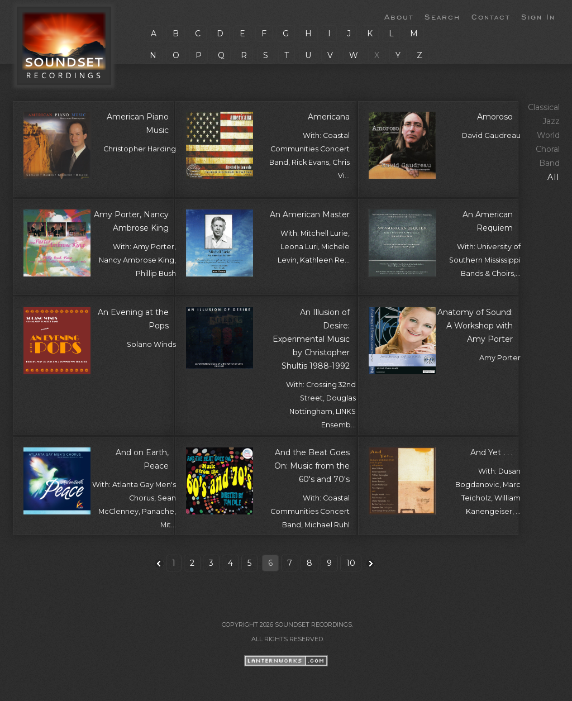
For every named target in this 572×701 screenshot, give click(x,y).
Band (549, 163)
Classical (544, 107)
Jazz (551, 121)
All (553, 177)
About (398, 16)
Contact (490, 16)
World (548, 135)
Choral (548, 149)
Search (442, 16)
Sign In (538, 16)
